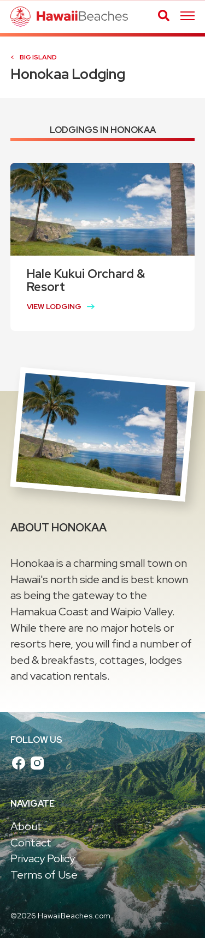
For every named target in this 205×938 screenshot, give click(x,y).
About (26, 826)
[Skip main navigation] (187, 17)
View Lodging (54, 306)
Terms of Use (44, 875)
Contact (30, 843)
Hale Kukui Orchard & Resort (86, 280)
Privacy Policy (42, 858)
